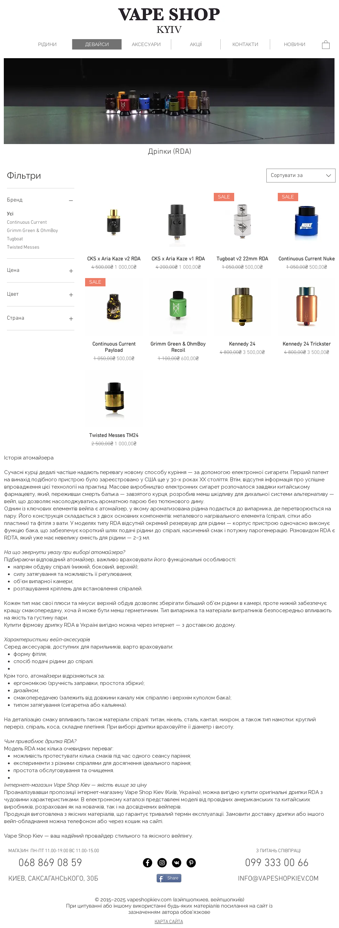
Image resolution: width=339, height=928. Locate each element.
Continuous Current (27, 221)
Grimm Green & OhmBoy (32, 230)
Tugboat (15, 238)
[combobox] (301, 175)
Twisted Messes (23, 246)
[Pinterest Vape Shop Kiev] (191, 862)
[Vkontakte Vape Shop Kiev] (176, 862)
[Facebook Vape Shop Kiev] (147, 862)
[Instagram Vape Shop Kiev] (162, 862)
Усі (10, 213)
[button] (326, 44)
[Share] (169, 878)
